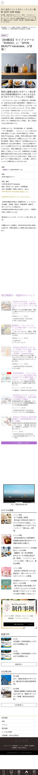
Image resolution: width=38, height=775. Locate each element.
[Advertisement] (16, 249)
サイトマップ (7, 745)
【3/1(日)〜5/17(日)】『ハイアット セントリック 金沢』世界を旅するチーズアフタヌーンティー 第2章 (24, 305)
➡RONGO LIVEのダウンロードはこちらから (16, 197)
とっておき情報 (7, 732)
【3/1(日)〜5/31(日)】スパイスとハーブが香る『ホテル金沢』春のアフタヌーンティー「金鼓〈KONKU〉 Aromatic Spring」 (24, 350)
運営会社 (15, 745)
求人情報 (24, 694)
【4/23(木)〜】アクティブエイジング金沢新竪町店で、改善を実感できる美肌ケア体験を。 (24, 397)
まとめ (24, 641)
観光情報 (4, 718)
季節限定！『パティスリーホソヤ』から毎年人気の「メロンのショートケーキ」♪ (24, 327)
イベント (19, 725)
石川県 (18, 27)
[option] (19, 614)
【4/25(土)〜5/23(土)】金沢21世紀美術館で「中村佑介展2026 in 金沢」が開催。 (24, 419)
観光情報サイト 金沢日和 (19, 2)
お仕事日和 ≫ (19, 705)
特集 (19, 721)
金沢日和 (3, 27)
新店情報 (4, 728)
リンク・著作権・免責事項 (27, 745)
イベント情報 (11, 27)
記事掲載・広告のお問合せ (10, 735)
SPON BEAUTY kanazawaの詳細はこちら (15, 191)
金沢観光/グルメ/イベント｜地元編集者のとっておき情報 (25, 555)
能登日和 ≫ (19, 664)
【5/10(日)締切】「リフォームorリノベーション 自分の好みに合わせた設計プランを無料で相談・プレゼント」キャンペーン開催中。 (24, 376)
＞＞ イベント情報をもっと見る (19, 443)
